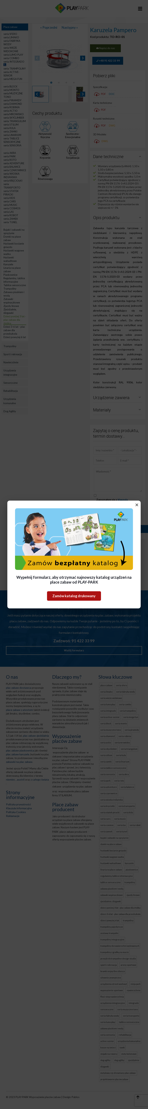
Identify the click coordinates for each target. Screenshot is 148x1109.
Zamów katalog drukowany (74, 596)
